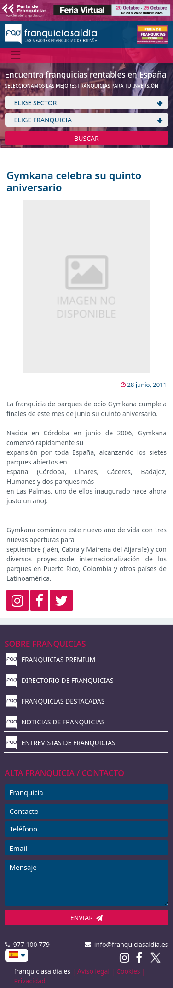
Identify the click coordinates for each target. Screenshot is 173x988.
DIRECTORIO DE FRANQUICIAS (60, 680)
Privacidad (30, 980)
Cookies (128, 971)
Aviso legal (93, 971)
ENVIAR (86, 917)
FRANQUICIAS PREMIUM (50, 659)
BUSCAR (86, 138)
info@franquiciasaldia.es (126, 944)
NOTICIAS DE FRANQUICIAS (55, 721)
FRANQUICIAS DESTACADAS (55, 701)
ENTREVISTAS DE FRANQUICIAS (60, 742)
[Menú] (16, 55)
